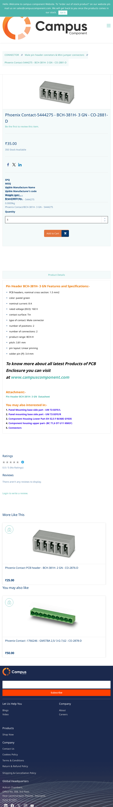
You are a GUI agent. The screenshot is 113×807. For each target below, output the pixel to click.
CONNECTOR (12, 35)
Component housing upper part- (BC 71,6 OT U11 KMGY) (40, 403)
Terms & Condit (10, 740)
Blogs (5, 690)
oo (5, 735)
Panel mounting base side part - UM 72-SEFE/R (35, 394)
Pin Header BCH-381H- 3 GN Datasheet (28, 377)
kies (9, 735)
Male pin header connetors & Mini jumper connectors (54, 35)
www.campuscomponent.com (40, 357)
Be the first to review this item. (22, 106)
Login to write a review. (15, 473)
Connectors (15, 408)
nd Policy (23, 746)
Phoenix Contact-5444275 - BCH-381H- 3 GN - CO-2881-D (35, 42)
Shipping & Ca (10, 753)
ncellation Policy (27, 753)
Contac (6, 729)
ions (21, 740)
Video (5, 694)
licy (16, 735)
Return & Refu (10, 746)
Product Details (56, 255)
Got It (63, 12)
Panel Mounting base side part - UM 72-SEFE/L (35, 390)
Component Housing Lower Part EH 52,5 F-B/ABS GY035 (40, 399)
